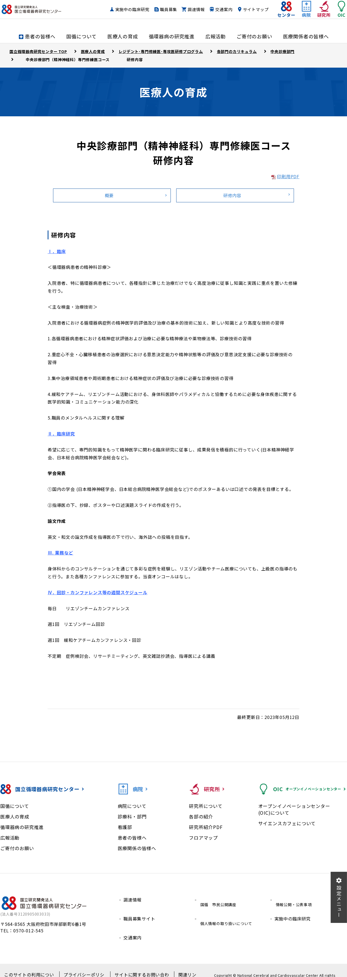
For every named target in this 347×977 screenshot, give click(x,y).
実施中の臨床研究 (157, 9)
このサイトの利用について (29, 966)
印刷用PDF (288, 176)
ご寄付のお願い (17, 848)
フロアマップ (203, 837)
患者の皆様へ (132, 837)
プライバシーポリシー (82, 966)
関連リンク (181, 966)
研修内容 (232, 195)
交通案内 (249, 9)
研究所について (205, 806)
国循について (14, 806)
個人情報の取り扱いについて (228, 912)
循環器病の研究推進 (22, 827)
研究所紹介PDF (205, 827)
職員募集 (193, 9)
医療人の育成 (14, 816)
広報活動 (9, 837)
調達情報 (221, 9)
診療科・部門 (132, 816)
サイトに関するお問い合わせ (136, 966)
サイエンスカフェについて (287, 823)
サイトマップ (245, 20)
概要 (109, 195)
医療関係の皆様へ (137, 848)
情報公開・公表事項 (294, 899)
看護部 (125, 827)
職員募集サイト (139, 912)
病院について (132, 806)
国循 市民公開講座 (219, 899)
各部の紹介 (201, 816)
